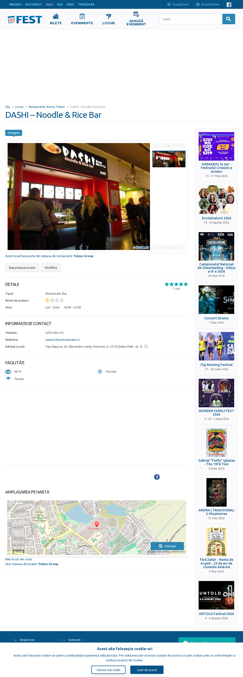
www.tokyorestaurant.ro (63, 339)
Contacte (74, 639)
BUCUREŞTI (33, 4)
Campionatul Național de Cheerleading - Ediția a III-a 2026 (216, 268)
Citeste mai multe (109, 670)
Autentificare (207, 4)
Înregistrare (178, 4)
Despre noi (27, 639)
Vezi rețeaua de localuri (31, 564)
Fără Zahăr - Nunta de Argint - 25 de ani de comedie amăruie (216, 563)
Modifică (51, 267)
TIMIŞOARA (86, 4)
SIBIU (70, 4)
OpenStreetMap (160, 551)
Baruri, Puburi (56, 106)
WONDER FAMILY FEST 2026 (216, 412)
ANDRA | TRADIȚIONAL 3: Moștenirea (216, 512)
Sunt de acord (147, 670)
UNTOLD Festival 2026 (216, 614)
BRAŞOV (15, 4)
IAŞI (60, 4)
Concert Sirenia (216, 318)
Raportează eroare (22, 267)
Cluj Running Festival (216, 365)
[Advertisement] (121, 65)
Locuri (19, 106)
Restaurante (37, 106)
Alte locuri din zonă (18, 559)
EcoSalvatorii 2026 (216, 218)
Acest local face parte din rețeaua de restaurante (49, 256)
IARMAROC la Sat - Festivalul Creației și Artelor (216, 168)
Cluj (7, 106)
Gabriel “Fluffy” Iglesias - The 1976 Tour (216, 462)
